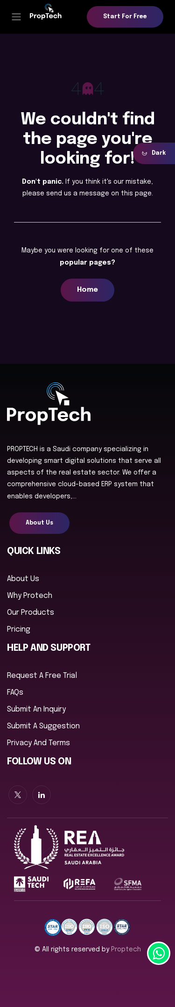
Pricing (18, 629)
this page (136, 193)
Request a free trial (42, 676)
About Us (39, 523)
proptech (126, 949)
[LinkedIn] (41, 794)
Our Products (30, 613)
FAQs (15, 693)
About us (23, 579)
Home (87, 290)
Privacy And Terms (38, 743)
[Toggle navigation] (16, 16)
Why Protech (29, 596)
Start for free (125, 17)
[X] (17, 794)
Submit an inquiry (36, 709)
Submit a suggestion (43, 726)
